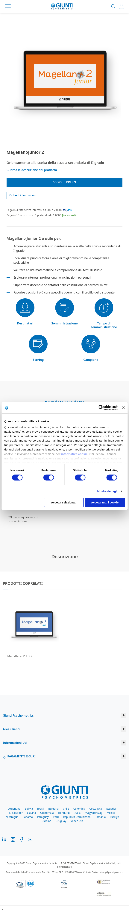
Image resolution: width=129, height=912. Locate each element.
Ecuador (111, 808)
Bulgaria (53, 808)
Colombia (79, 808)
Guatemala (47, 812)
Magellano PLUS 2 (20, 656)
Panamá (28, 817)
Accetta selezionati (63, 502)
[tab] (64, 558)
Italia (78, 812)
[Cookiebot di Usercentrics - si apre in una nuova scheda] (101, 407)
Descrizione (64, 556)
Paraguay (43, 817)
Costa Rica (95, 808)
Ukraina (46, 821)
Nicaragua (12, 817)
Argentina (14, 808)
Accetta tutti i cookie (105, 502)
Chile (66, 808)
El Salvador (16, 812)
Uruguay (61, 821)
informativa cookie (74, 454)
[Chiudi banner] (123, 407)
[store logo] (62, 6)
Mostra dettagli (107, 491)
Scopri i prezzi (64, 182)
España (31, 812)
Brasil (40, 808)
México (111, 812)
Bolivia (29, 808)
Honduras (64, 812)
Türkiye (114, 817)
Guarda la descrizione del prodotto (32, 170)
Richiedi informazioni (22, 195)
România (100, 817)
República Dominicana (77, 817)
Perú (56, 817)
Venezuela (77, 821)
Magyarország (93, 812)
